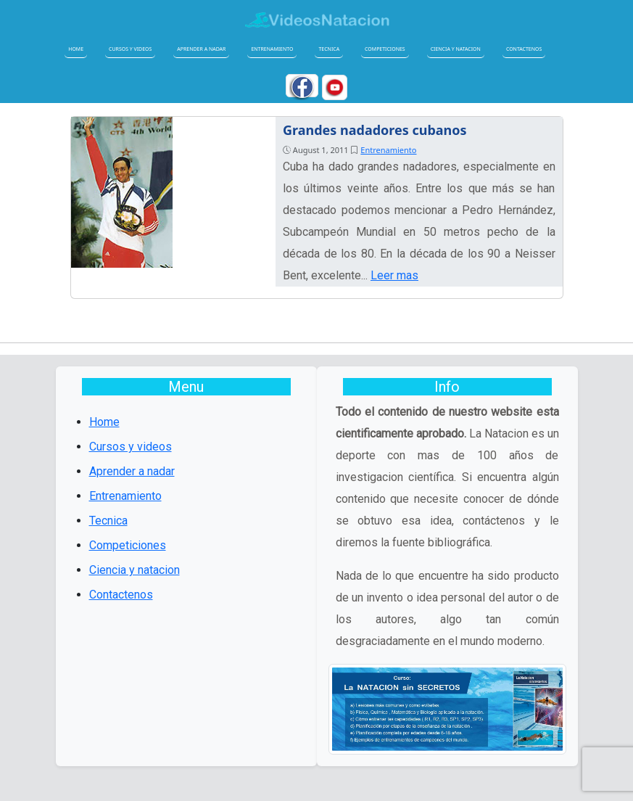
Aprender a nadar (201, 49)
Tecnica (328, 49)
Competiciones (385, 49)
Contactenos (524, 49)
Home (75, 49)
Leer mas (394, 275)
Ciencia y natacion (456, 49)
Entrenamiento (272, 49)
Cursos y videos (130, 49)
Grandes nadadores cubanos (375, 130)
